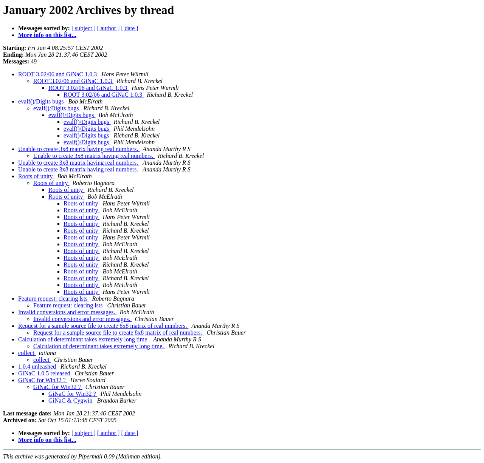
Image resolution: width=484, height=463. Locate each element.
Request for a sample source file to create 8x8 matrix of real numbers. (103, 326)
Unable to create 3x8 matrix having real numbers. (79, 149)
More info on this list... (47, 35)
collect (27, 353)
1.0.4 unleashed (37, 366)
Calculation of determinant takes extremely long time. (84, 339)
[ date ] (129, 28)
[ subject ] (83, 28)
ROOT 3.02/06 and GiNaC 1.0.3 (58, 74)
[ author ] (108, 28)
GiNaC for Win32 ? (42, 380)
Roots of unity (36, 176)
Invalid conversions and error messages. (67, 312)
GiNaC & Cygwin (71, 400)
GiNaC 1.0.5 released (45, 373)
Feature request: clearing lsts (53, 298)
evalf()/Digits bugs (41, 101)
